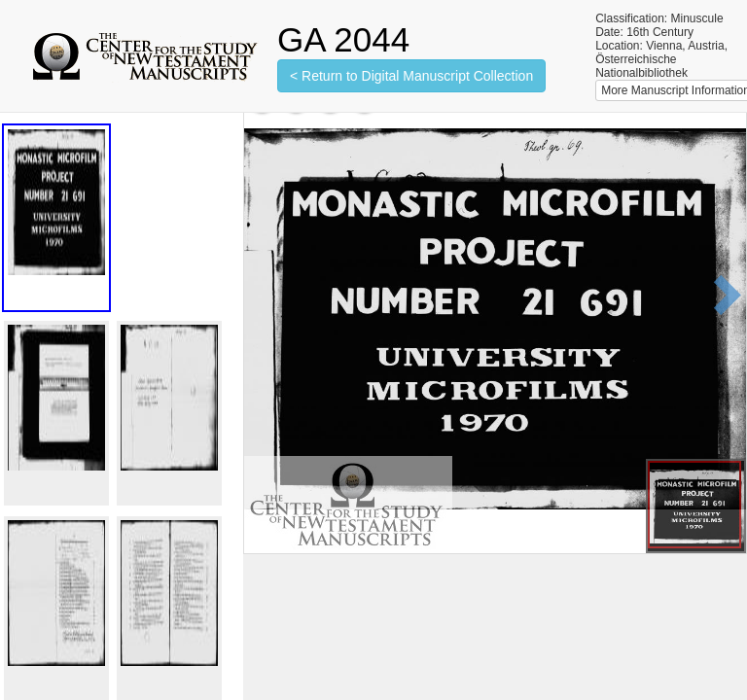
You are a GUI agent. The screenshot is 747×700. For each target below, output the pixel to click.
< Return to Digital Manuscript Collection (411, 76)
